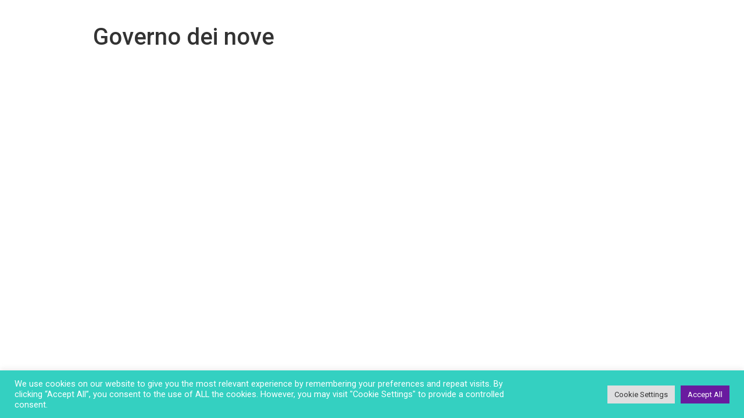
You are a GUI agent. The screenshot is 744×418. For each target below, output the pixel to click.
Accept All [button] (705, 394)
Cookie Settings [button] (641, 394)
